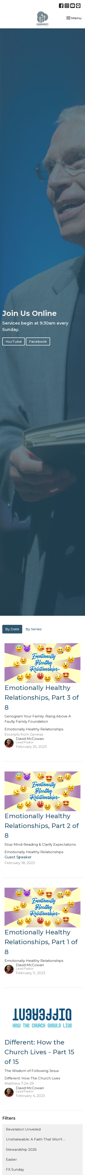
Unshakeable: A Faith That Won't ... (35, 1139)
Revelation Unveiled (23, 1129)
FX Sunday (15, 1169)
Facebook (38, 341)
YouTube (13, 341)
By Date (12, 629)
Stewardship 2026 (21, 1149)
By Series (34, 629)
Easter (11, 1159)
